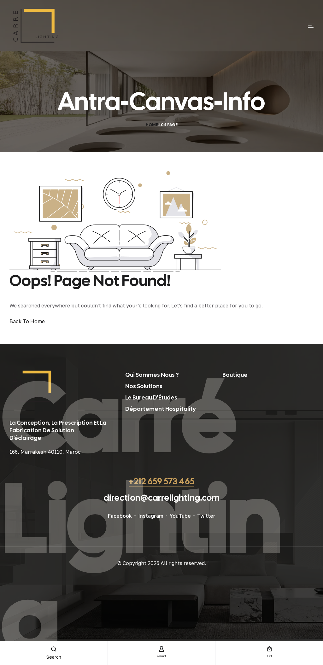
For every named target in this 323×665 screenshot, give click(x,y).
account (161, 655)
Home (152, 124)
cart (269, 655)
